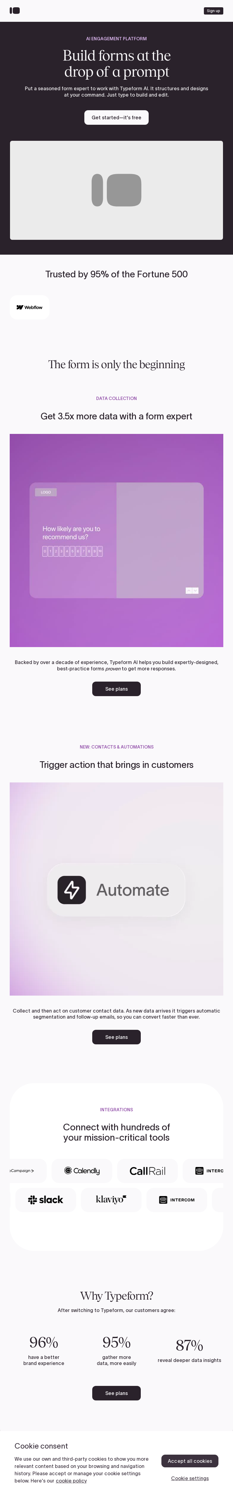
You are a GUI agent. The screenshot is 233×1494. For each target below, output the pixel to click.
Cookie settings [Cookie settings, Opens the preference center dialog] (190, 1478)
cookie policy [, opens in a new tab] (71, 1480)
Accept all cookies (190, 1461)
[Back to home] (16, 11)
